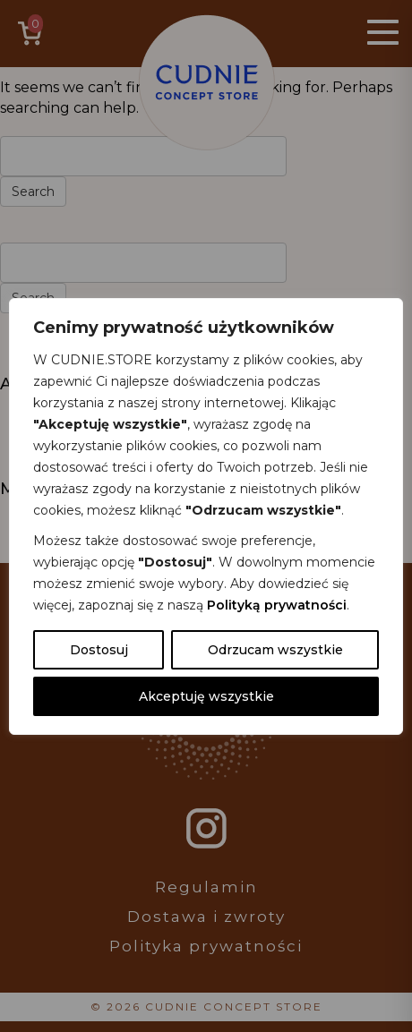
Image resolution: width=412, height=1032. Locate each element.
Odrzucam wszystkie (275, 650)
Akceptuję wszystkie (206, 696)
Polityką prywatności (277, 605)
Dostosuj (99, 650)
